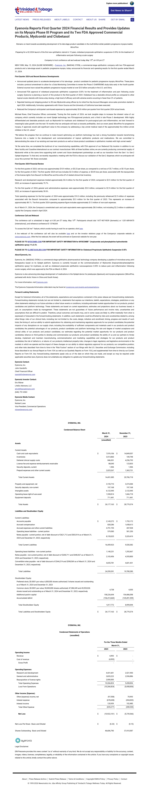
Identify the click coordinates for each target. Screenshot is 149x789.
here (81, 229)
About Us (91, 19)
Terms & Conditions (76, 779)
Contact (78, 19)
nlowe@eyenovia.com (23, 410)
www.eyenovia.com (22, 237)
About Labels (61, 19)
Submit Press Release (57, 779)
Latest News (22, 19)
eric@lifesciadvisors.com (25, 389)
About (24, 779)
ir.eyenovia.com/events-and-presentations (82, 287)
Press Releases (42, 19)
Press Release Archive (37, 779)
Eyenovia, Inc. (60, 65)
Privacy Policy (113, 779)
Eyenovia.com (41, 282)
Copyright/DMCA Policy (95, 779)
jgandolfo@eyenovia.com (25, 374)
